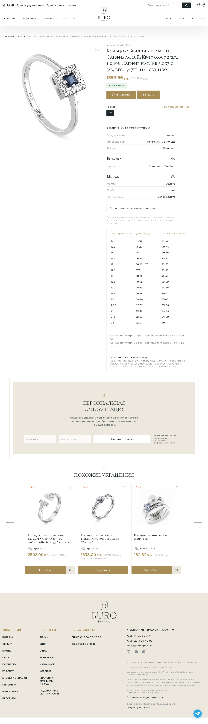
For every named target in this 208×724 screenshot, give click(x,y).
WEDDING (50, 18)
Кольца (21, 36)
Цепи (5, 656)
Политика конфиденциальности (145, 696)
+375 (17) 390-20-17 (30, 5)
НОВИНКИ (8, 18)
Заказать (151, 94)
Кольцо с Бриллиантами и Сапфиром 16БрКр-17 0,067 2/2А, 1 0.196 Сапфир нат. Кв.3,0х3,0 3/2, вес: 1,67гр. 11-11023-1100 (83, 36)
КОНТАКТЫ (199, 18)
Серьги (7, 642)
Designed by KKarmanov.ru (140, 706)
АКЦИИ (45, 635)
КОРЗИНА (47, 669)
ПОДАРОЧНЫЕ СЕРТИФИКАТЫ (50, 691)
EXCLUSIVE (69, 18)
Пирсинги (9, 683)
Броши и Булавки (15, 676)
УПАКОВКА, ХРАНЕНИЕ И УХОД (48, 679)
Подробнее (45, 568)
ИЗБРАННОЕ (48, 662)
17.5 (110, 113)
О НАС (182, 18)
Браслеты (9, 669)
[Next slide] (198, 521)
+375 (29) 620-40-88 (61, 5)
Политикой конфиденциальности (160, 441)
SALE (168, 18)
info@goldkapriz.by (139, 644)
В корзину (122, 94)
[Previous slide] (10, 521)
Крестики (9, 696)
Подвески (9, 662)
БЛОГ (44, 642)
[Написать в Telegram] (197, 713)
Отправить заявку (120, 438)
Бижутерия (10, 690)
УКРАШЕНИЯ (29, 18)
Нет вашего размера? (177, 106)
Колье (6, 649)
